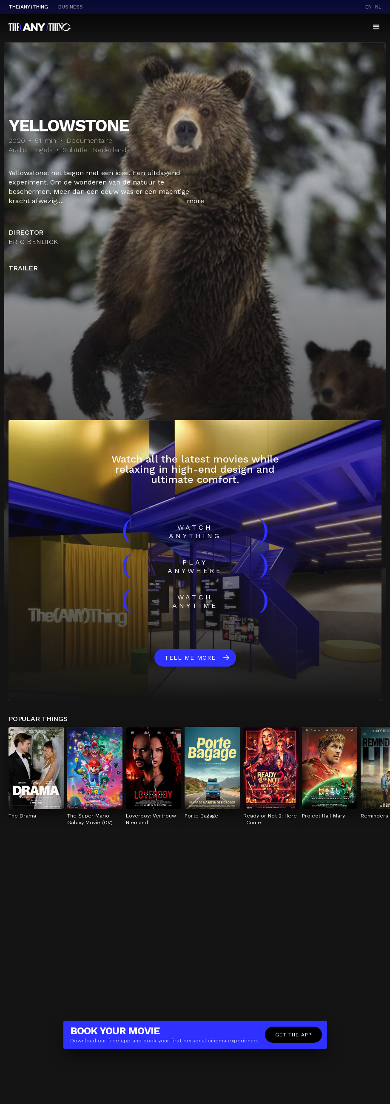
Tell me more (190, 657)
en (368, 7)
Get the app (293, 1035)
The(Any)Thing (28, 7)
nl (378, 7)
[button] (376, 27)
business (70, 7)
